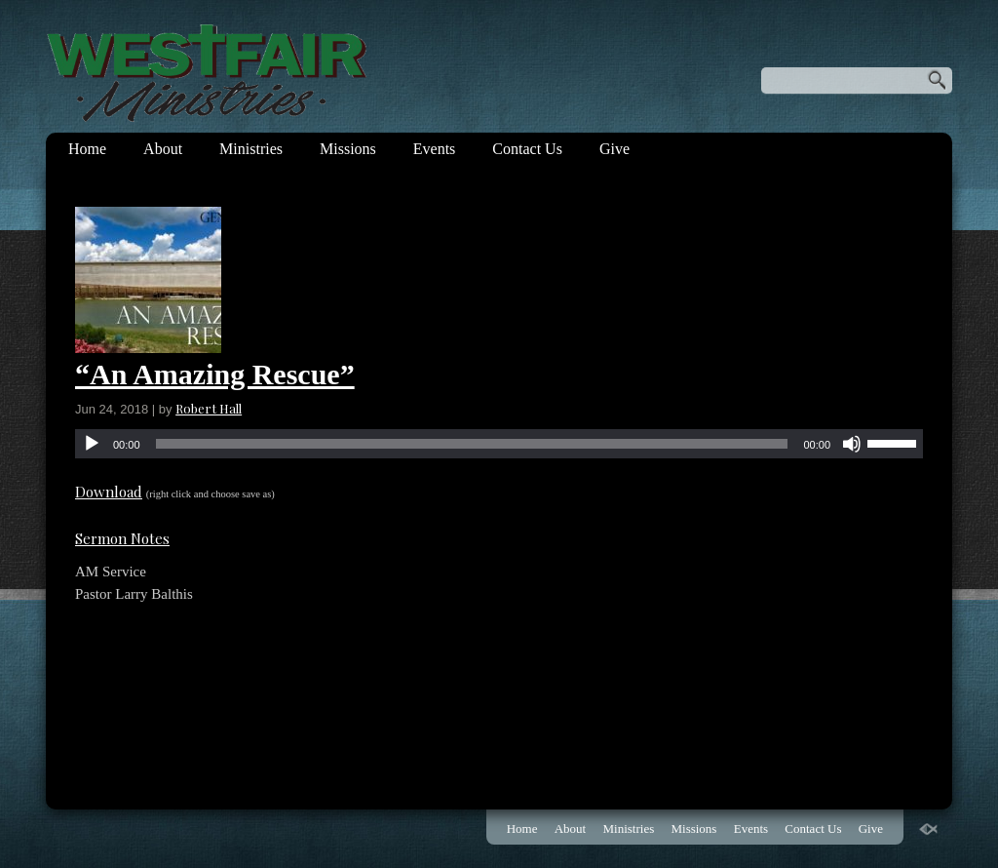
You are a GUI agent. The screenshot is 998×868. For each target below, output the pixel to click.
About (162, 148)
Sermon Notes (122, 538)
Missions (348, 148)
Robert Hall (208, 408)
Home (87, 148)
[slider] (472, 444)
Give (614, 148)
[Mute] (852, 444)
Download (108, 491)
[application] (499, 443)
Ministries (251, 148)
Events (434, 148)
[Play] (91, 444)
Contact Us (527, 148)
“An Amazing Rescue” (215, 374)
